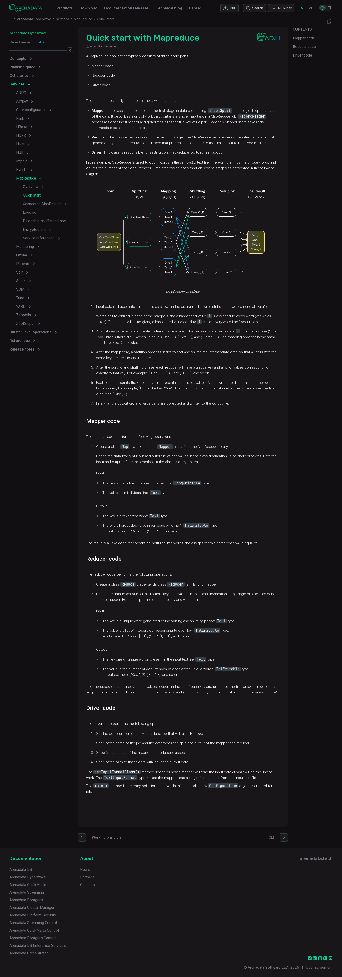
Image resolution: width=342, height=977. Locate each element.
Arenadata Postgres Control (33, 938)
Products (64, 8)
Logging (29, 212)
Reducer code (304, 46)
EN (301, 8)
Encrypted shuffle (37, 229)
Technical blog (169, 8)
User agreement (319, 967)
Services (17, 84)
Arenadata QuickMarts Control (34, 930)
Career (195, 8)
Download (89, 8)
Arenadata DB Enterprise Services (38, 945)
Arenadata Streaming (27, 892)
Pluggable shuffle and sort (44, 221)
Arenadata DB (21, 869)
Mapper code (304, 38)
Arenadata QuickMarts (28, 884)
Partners (87, 877)
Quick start (32, 195)
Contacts (87, 884)
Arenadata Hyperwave (28, 33)
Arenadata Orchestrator (29, 953)
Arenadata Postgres (26, 900)
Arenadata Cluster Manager (32, 907)
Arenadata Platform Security (33, 915)
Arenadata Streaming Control (33, 922)
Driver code (302, 55)
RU (311, 8)
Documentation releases (126, 8)
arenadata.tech (316, 858)
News (85, 869)
